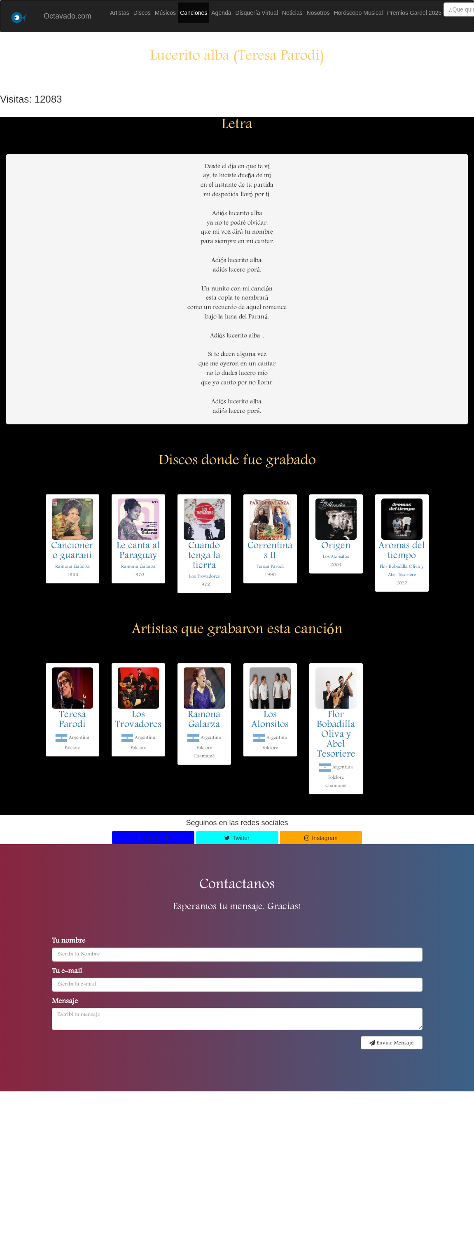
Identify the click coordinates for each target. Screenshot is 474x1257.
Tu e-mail (67, 972)
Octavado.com (67, 16)
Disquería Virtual (257, 12)
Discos (142, 12)
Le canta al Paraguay (138, 551)
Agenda (221, 12)
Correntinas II (270, 551)
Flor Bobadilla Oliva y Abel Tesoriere (336, 735)
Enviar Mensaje (391, 1043)
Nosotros (318, 12)
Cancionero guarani (72, 551)
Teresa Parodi (270, 567)
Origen (335, 546)
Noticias (292, 12)
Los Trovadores (204, 576)
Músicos (165, 12)
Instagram (321, 838)
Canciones (193, 12)
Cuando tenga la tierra (204, 556)
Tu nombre (68, 941)
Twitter (236, 838)
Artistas (119, 12)
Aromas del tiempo (401, 551)
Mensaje (65, 1002)
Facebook (153, 838)
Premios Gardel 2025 (414, 12)
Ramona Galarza (72, 567)
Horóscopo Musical (358, 12)
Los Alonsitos (336, 557)
